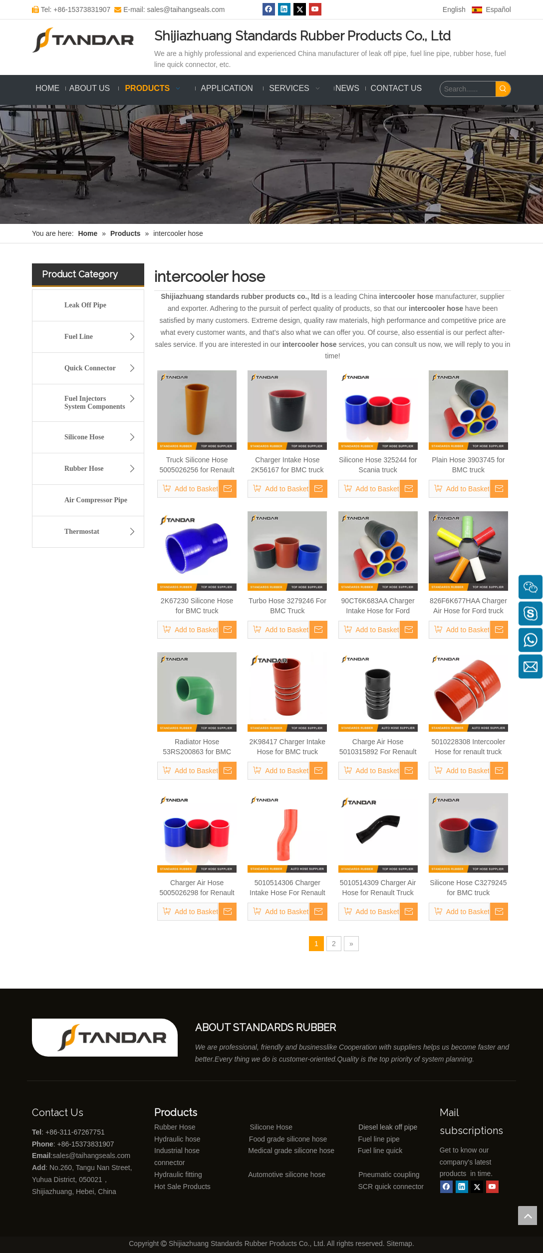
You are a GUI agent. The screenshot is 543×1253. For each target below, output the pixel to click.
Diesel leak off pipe (387, 1127)
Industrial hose (177, 1151)
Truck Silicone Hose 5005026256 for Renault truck (197, 465)
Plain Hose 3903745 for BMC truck (468, 465)
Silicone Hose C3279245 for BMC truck (468, 888)
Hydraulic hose (177, 1139)
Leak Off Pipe (85, 305)
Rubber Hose (102, 469)
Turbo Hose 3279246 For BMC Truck (287, 606)
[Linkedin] (462, 1187)
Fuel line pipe (379, 1139)
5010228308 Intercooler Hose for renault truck (468, 747)
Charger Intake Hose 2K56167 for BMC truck (287, 465)
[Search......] (468, 88)
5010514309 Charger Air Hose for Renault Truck (378, 888)
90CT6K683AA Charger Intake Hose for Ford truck (378, 606)
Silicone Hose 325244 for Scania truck (378, 465)
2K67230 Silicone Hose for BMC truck (197, 606)
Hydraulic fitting (178, 1175)
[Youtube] (492, 1187)
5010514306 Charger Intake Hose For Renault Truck (287, 888)
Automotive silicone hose (268, 1175)
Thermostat (102, 532)
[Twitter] (477, 1187)
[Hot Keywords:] (503, 88)
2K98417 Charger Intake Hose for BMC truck (288, 747)
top (527, 1215)
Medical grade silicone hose (291, 1151)
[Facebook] (446, 1187)
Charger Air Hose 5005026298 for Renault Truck (197, 888)
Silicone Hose (102, 437)
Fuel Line (102, 337)
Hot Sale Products (182, 1187)
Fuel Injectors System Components (102, 401)
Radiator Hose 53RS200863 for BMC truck (197, 747)
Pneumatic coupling (388, 1175)
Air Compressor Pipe (95, 500)
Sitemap (399, 1244)
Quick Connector (102, 368)
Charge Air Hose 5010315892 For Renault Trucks (378, 747)
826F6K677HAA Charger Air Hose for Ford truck (468, 606)
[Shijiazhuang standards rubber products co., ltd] (117, 1038)
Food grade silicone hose (289, 1139)
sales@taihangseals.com (92, 1156)
